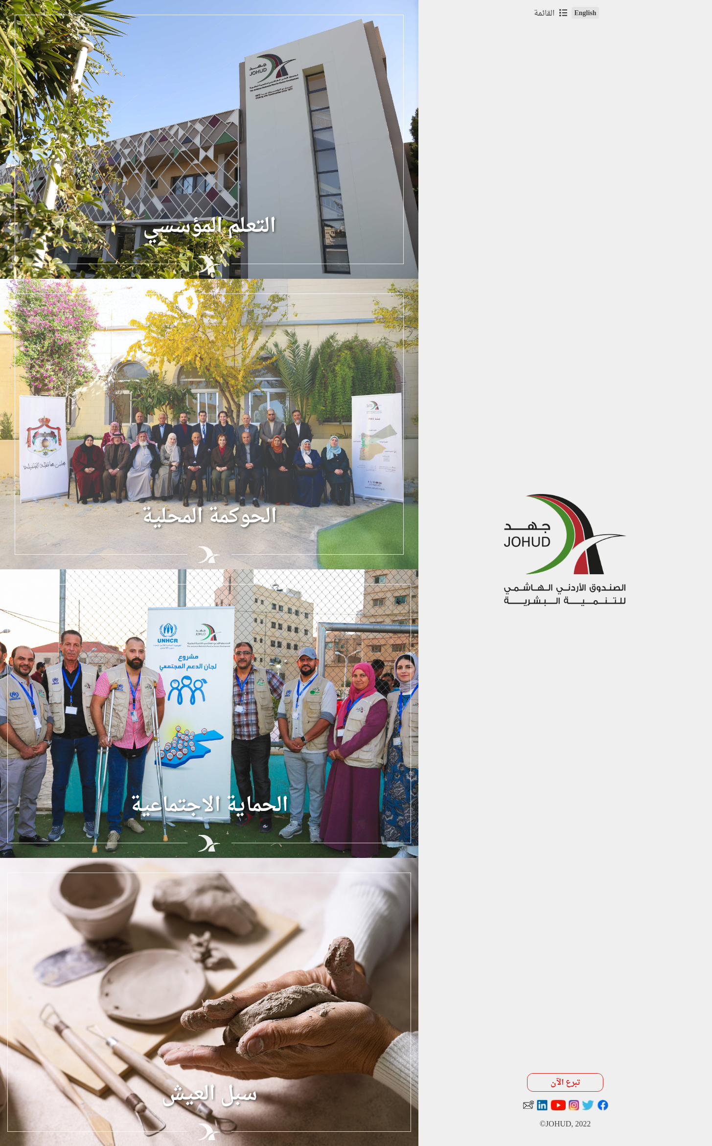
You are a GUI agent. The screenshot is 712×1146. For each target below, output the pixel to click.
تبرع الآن (565, 1083)
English (585, 13)
